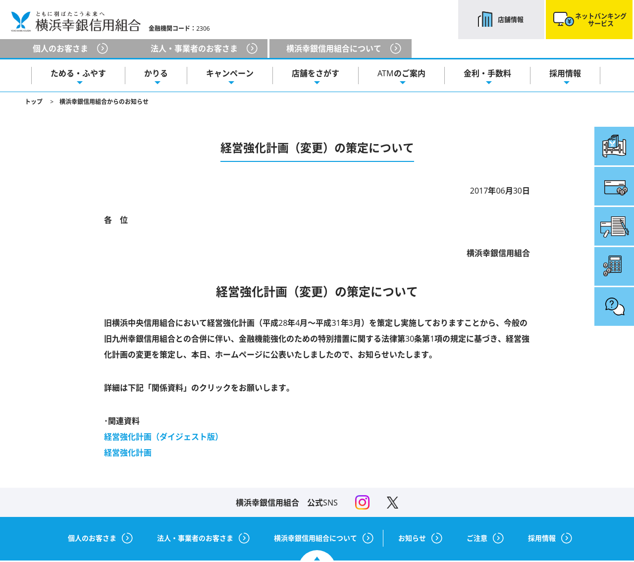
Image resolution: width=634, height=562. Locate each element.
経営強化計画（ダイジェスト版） (163, 436)
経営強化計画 (128, 452)
